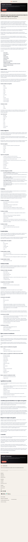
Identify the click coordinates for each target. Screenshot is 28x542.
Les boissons (5, 59)
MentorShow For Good (4, 483)
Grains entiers (5, 52)
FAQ (1, 489)
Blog (1, 12)
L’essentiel (4, 66)
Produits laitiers (5, 56)
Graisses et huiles (6, 58)
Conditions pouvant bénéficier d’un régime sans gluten (11, 63)
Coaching (2, 480)
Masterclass (2, 474)
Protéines (4, 55)
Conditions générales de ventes (5, 500)
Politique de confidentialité (4, 498)
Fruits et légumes (6, 54)
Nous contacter (3, 486)
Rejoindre (4, 461)
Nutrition (4, 12)
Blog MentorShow (3, 477)
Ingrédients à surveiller (6, 62)
